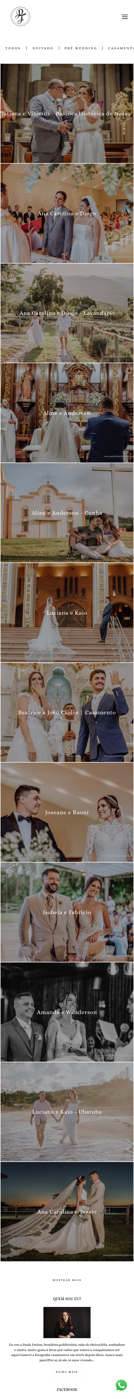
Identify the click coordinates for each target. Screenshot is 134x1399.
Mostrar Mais (66, 1280)
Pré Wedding (80, 48)
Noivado (42, 48)
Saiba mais (67, 1372)
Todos (13, 48)
